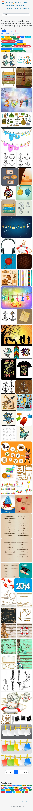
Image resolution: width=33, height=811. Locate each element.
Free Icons (9, 8)
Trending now (10, 31)
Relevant (4, 33)
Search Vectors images (8, 15)
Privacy (19, 802)
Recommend (24, 31)
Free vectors (9, 2)
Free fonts (26, 2)
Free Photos (18, 2)
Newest (17, 31)
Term (14, 802)
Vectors (8, 18)
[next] (25, 772)
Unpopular (16, 33)
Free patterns (9, 11)
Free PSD (18, 11)
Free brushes (17, 8)
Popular (10, 33)
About (23, 802)
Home (3, 18)
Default (3, 31)
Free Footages (10, 5)
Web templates (20, 5)
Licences (9, 802)
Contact (28, 802)
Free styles (26, 8)
